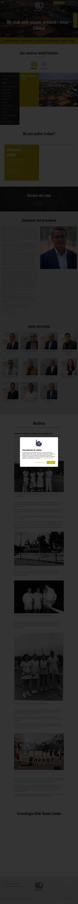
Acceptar (51, 462)
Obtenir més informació (46, 458)
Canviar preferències (40, 462)
